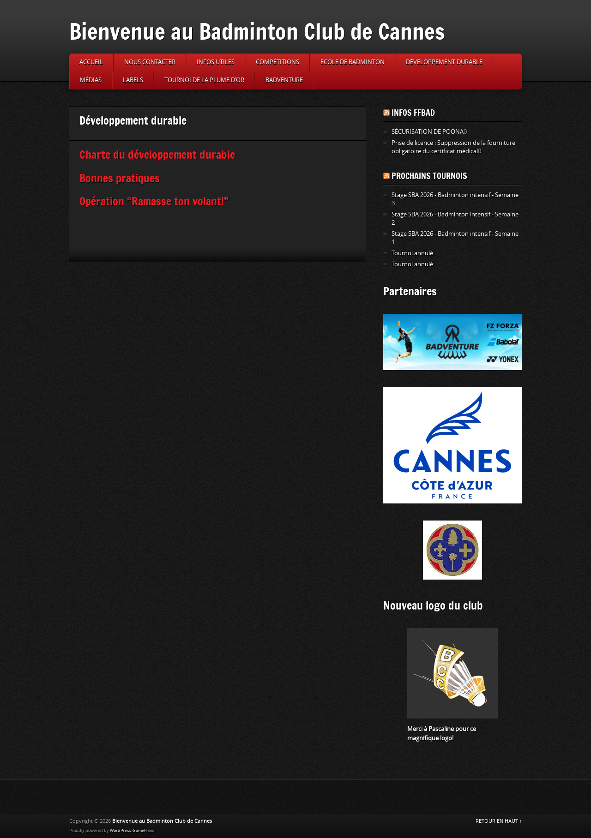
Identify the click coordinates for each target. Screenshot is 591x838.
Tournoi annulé (412, 253)
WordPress (120, 830)
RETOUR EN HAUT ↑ (499, 821)
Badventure (284, 80)
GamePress (143, 830)
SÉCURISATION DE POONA (428, 131)
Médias (91, 80)
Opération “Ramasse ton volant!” (154, 201)
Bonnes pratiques (119, 178)
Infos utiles (216, 62)
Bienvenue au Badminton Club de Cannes (257, 31)
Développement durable (444, 62)
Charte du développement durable (157, 154)
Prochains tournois (429, 175)
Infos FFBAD (413, 112)
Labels (133, 80)
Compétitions (277, 62)
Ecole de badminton (352, 62)
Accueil (91, 62)
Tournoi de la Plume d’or (204, 80)
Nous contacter (149, 62)
